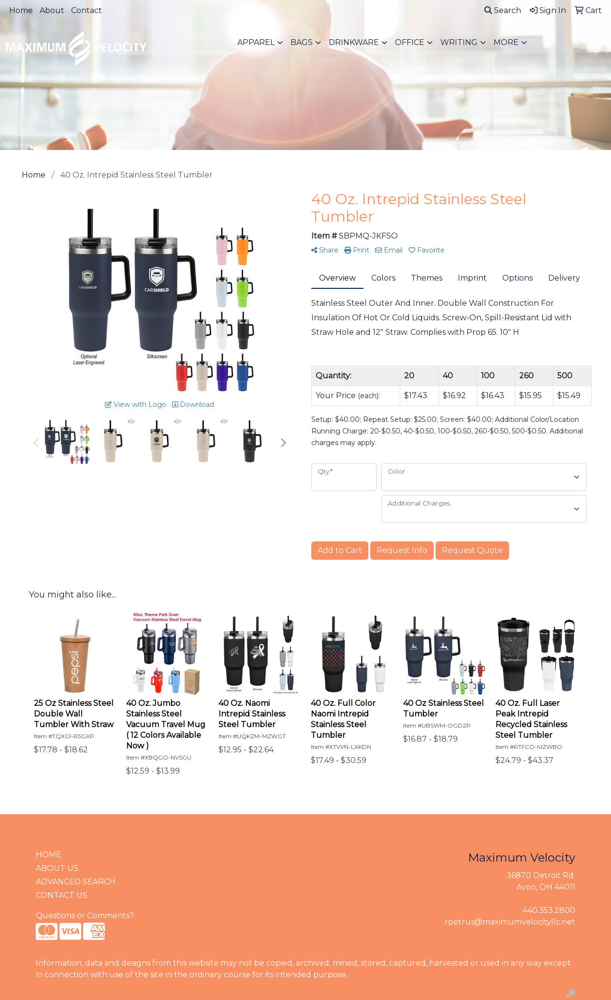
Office (409, 42)
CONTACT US (61, 895)
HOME (48, 854)
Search (502, 10)
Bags (302, 42)
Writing (459, 42)
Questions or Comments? (85, 915)
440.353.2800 (549, 910)
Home (21, 10)
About (52, 10)
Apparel (256, 42)
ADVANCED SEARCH (76, 881)
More (506, 42)
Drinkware (354, 42)
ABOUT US (57, 868)
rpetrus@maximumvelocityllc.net (510, 921)
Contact (86, 10)
